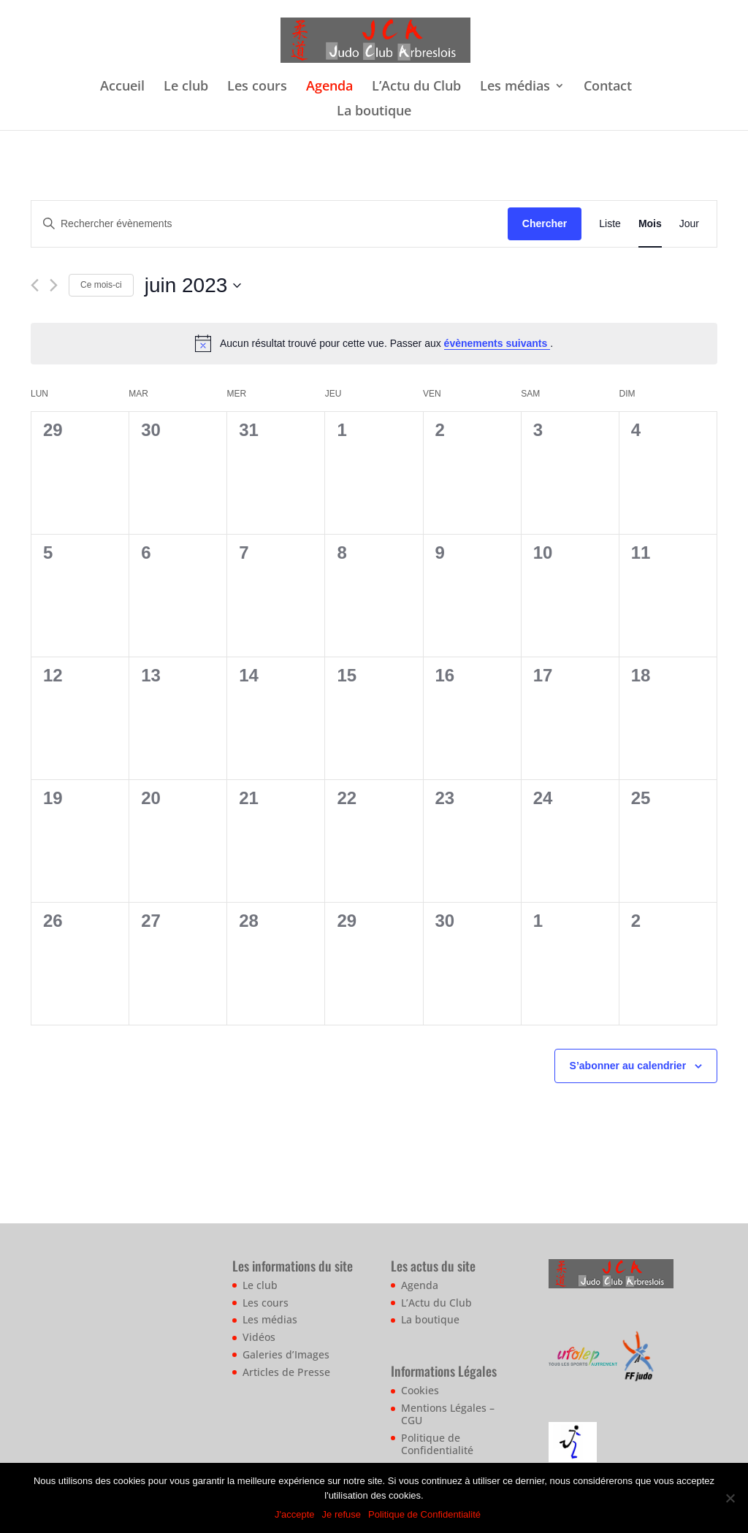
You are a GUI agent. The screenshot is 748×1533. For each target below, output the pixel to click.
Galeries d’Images (286, 1354)
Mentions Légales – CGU (448, 1414)
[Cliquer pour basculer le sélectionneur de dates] (193, 285)
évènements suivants (497, 343)
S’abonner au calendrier (628, 1065)
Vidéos (259, 1337)
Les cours (257, 87)
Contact (608, 87)
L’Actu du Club (416, 87)
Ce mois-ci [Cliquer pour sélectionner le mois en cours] (101, 285)
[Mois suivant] (54, 285)
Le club (186, 87)
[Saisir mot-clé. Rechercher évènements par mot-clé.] (269, 224)
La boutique (374, 112)
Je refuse (341, 1514)
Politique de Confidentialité (437, 1444)
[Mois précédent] (35, 285)
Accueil (122, 87)
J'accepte (295, 1514)
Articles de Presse (286, 1372)
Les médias (515, 87)
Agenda (329, 87)
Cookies (420, 1390)
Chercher (544, 223)
